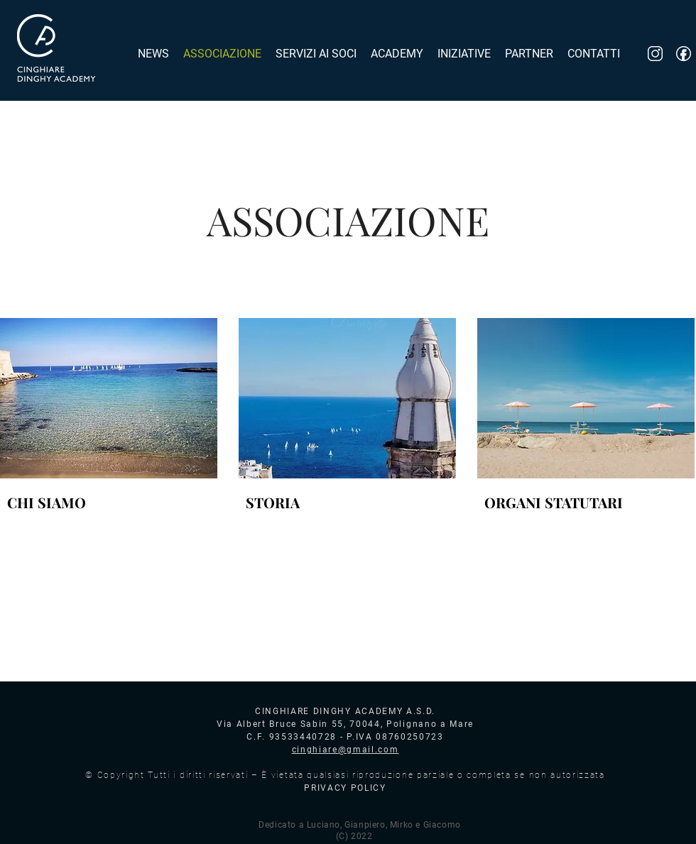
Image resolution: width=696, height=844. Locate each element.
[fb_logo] (683, 53)
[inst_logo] (655, 53)
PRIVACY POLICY (345, 788)
